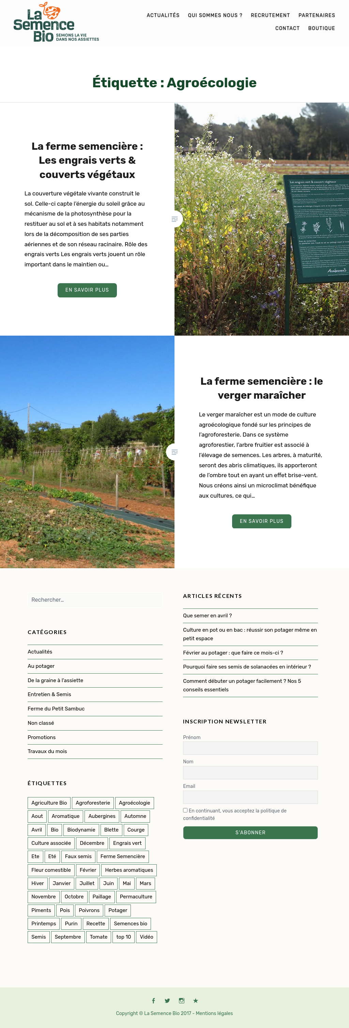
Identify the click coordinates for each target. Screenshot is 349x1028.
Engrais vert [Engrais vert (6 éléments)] (127, 843)
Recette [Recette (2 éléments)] (96, 924)
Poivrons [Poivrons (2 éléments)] (89, 910)
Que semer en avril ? (207, 616)
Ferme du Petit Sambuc (56, 709)
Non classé (41, 723)
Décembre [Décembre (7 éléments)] (92, 843)
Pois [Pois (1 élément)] (65, 910)
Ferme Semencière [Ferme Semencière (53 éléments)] (123, 856)
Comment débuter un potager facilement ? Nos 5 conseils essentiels (242, 685)
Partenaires (317, 15)
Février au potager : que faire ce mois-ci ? (233, 653)
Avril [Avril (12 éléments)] (36, 830)
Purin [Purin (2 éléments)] (71, 924)
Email (189, 786)
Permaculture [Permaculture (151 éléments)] (136, 897)
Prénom (191, 737)
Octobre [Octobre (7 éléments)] (74, 897)
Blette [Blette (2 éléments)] (111, 830)
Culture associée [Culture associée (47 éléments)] (51, 843)
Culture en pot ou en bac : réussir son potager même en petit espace (250, 634)
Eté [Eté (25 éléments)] (52, 856)
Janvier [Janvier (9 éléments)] (62, 883)
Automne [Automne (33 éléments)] (135, 816)
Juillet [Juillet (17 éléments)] (86, 883)
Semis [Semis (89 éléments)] (38, 937)
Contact (287, 28)
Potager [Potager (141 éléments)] (117, 910)
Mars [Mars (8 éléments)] (145, 883)
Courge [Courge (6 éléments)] (136, 830)
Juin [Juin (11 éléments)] (108, 883)
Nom (188, 762)
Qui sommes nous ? (215, 15)
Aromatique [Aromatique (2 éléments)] (66, 816)
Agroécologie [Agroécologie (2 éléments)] (134, 803)
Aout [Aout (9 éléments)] (37, 816)
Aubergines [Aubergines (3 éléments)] (102, 816)
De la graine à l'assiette (55, 680)
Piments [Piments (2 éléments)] (41, 910)
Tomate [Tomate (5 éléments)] (99, 937)
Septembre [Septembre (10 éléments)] (68, 937)
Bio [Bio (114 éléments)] (54, 830)
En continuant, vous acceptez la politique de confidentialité (234, 815)
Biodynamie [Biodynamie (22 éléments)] (81, 830)
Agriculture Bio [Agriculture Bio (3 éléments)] (49, 803)
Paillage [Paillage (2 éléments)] (102, 897)
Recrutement (270, 15)
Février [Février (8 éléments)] (88, 870)
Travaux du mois (47, 751)
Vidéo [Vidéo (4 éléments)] (146, 937)
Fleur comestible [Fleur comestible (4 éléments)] (51, 870)
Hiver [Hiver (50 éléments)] (37, 883)
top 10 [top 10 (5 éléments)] (123, 937)
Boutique (321, 28)
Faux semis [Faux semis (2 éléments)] (78, 856)
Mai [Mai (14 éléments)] (127, 883)
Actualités (163, 15)
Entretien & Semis (49, 694)
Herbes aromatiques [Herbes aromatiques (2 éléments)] (129, 870)
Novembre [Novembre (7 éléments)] (43, 897)
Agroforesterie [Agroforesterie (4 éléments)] (93, 803)
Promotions (42, 737)
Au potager (41, 666)
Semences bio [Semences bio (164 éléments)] (130, 924)
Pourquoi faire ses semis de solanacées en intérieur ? (247, 667)
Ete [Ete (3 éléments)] (35, 856)
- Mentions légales (212, 1013)
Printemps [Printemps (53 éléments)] (43, 924)
